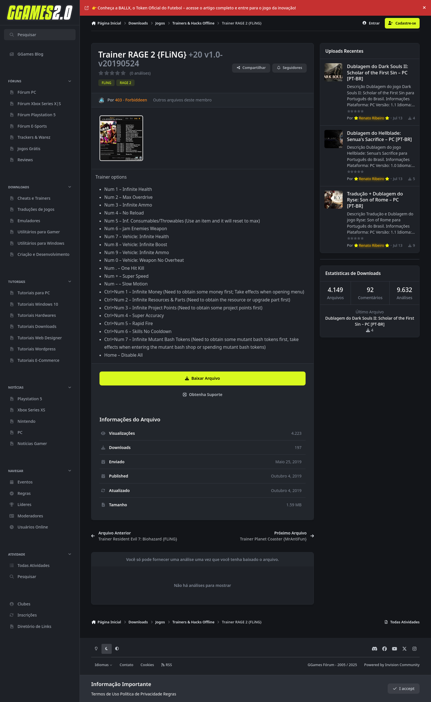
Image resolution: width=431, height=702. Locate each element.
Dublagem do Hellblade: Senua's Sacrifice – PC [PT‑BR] (379, 136)
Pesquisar (22, 35)
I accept (403, 688)
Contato (126, 664)
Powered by (392, 664)
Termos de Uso (105, 694)
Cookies (147, 664)
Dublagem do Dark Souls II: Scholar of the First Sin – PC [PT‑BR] (377, 72)
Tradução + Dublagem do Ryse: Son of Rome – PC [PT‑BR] (375, 199)
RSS (166, 664)
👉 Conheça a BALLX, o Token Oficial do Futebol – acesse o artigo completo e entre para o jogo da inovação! (190, 8)
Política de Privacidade (141, 694)
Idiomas (104, 664)
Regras (169, 694)
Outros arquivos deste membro (182, 100)
